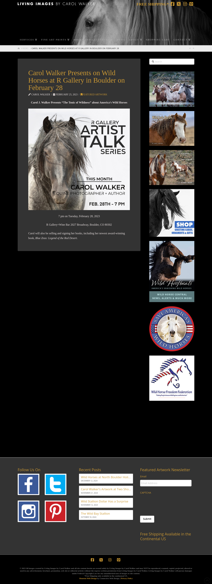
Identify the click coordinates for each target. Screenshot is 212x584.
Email (143, 476)
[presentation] (167, 503)
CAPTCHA (145, 492)
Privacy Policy (127, 578)
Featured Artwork (94, 94)
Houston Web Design (88, 578)
